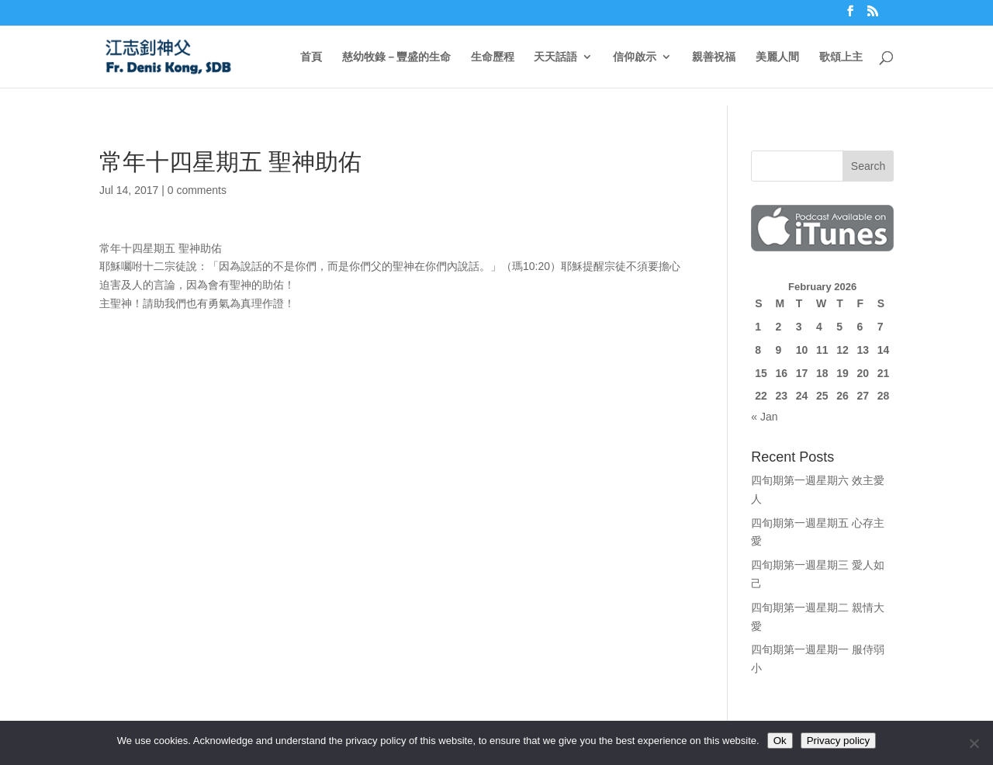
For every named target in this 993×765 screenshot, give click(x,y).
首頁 (311, 57)
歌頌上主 (841, 57)
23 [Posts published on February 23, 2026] (781, 395)
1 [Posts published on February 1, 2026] (758, 326)
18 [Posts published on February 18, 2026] (822, 373)
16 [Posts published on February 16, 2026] (781, 373)
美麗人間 (777, 57)
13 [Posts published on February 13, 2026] (862, 350)
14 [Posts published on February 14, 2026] (883, 350)
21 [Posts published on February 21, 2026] (883, 373)
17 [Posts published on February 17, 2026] (802, 373)
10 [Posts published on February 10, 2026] (802, 350)
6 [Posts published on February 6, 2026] (859, 326)
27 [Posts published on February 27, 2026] (862, 395)
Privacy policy (838, 740)
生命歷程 (492, 57)
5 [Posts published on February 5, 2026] (839, 326)
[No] (973, 743)
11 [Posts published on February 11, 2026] (822, 350)
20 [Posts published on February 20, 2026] (862, 373)
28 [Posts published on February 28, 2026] (883, 395)
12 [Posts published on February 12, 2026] (842, 350)
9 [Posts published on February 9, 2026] (778, 350)
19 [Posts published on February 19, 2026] (842, 373)
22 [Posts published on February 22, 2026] (761, 395)
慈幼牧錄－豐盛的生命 (396, 57)
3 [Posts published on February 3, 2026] (799, 326)
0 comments (197, 190)
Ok (780, 740)
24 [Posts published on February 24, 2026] (802, 395)
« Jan (764, 416)
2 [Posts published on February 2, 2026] (778, 326)
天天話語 (555, 57)
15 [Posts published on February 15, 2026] (761, 373)
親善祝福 (713, 57)
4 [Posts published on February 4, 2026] (819, 326)
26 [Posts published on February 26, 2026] (842, 395)
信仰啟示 (634, 57)
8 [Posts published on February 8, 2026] (758, 350)
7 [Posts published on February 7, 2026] (880, 326)
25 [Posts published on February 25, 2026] (822, 395)
